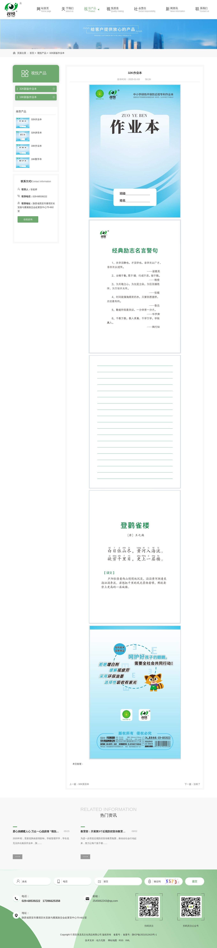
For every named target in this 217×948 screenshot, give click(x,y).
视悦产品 (41, 53)
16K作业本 (36, 146)
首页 (32, 53)
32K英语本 (83, 784)
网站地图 (112, 940)
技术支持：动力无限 (95, 940)
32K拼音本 (36, 132)
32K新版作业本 (57, 53)
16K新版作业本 (28, 97)
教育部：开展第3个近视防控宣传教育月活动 (104, 831)
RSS (121, 940)
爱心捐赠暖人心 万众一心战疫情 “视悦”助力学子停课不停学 (36, 831)
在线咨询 (27, 219)
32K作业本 (36, 119)
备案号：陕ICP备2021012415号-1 (140, 934)
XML (127, 940)
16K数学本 (36, 159)
